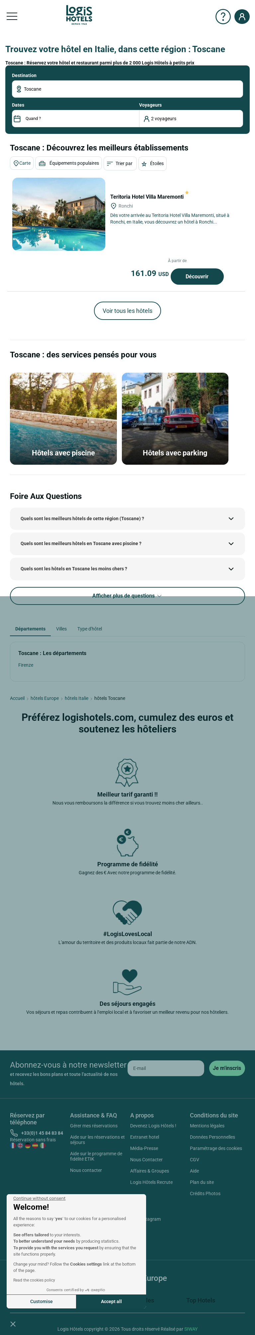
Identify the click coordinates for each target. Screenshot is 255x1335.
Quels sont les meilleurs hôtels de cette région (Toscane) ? (82, 518)
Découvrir (197, 276)
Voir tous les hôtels (127, 310)
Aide (194, 1171)
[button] (13, 1324)
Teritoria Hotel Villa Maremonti (149, 197)
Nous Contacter (146, 1159)
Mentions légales (207, 1125)
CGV (194, 1159)
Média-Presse (144, 1148)
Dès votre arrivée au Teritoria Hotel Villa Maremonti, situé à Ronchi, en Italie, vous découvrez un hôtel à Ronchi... (169, 219)
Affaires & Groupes (149, 1171)
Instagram (142, 1220)
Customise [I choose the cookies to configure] (41, 1301)
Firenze (25, 665)
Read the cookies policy (34, 1280)
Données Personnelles (212, 1137)
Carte (22, 163)
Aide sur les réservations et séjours (97, 1139)
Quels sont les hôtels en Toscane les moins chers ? (74, 568)
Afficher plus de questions (127, 596)
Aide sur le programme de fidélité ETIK (96, 1156)
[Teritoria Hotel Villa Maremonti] (58, 214)
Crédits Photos (205, 1193)
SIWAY (191, 1329)
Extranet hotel (144, 1137)
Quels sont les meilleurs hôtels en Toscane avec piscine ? (81, 543)
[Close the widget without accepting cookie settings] (39, 1198)
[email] (166, 1068)
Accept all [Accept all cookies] (111, 1301)
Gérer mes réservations (94, 1125)
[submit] (227, 1068)
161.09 (151, 273)
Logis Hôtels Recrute (151, 1182)
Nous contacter (86, 1170)
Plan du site (202, 1182)
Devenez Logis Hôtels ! (153, 1125)
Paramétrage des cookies (216, 1148)
